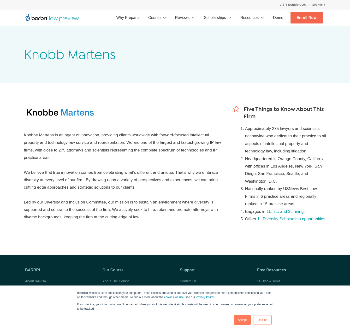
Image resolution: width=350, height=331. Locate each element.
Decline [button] (262, 320)
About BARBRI (36, 281)
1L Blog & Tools (268, 281)
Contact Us (188, 281)
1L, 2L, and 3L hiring (285, 211)
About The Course (116, 281)
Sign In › (318, 5)
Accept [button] (242, 320)
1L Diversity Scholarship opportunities (291, 219)
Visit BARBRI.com (293, 5)
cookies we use (174, 297)
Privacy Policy (205, 297)
